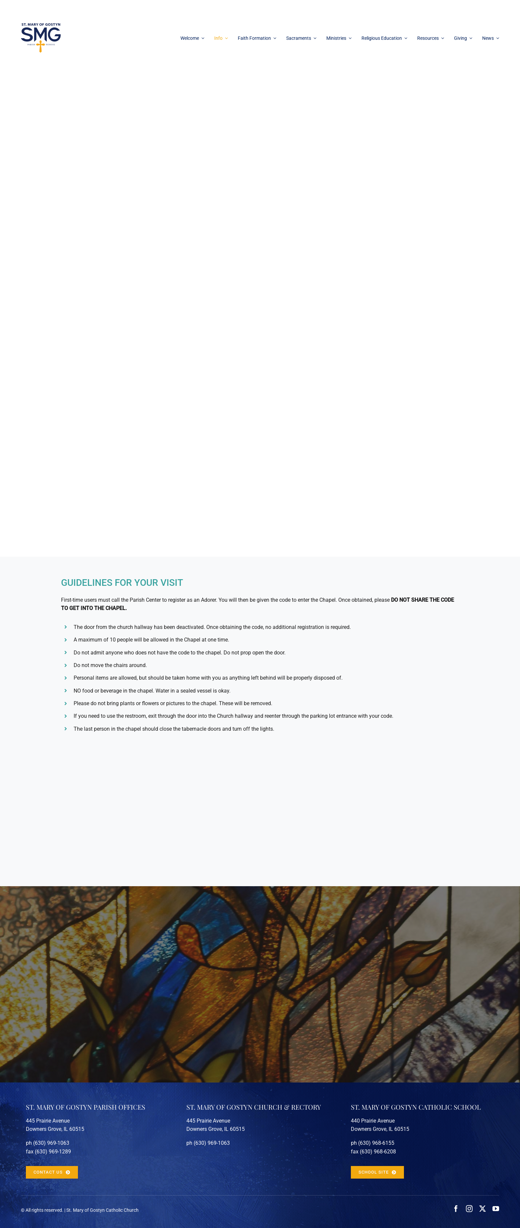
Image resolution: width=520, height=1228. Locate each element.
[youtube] (495, 1208)
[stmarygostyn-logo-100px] (41, 26)
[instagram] (469, 1208)
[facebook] (456, 1208)
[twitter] (482, 1208)
